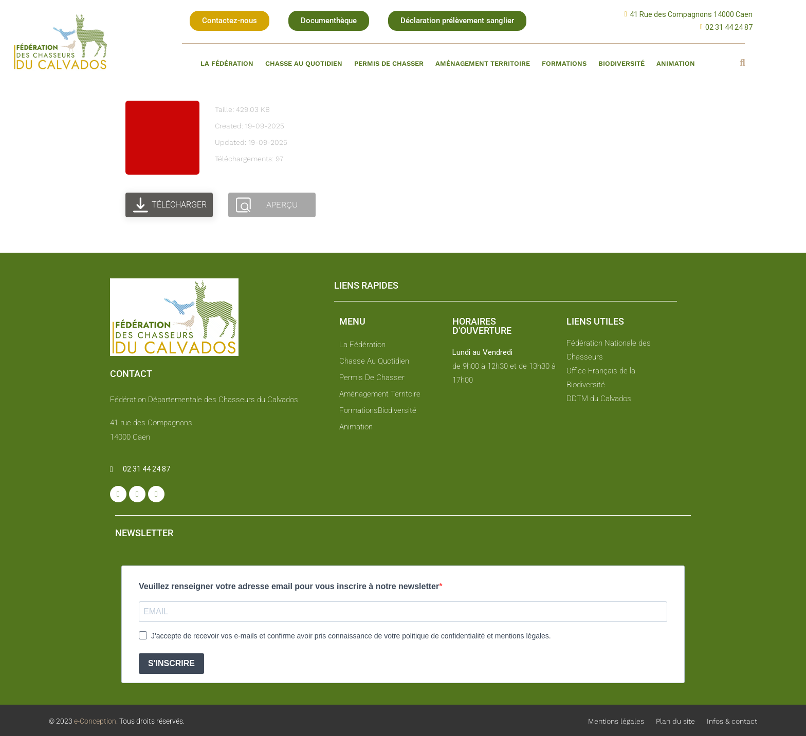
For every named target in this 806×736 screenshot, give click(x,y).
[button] (229, 20)
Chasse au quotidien (303, 63)
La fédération (226, 63)
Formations (564, 63)
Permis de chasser (389, 63)
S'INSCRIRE (171, 663)
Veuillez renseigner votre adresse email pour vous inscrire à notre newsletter (289, 586)
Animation (675, 63)
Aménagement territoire (482, 63)
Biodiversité (621, 63)
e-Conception (94, 721)
